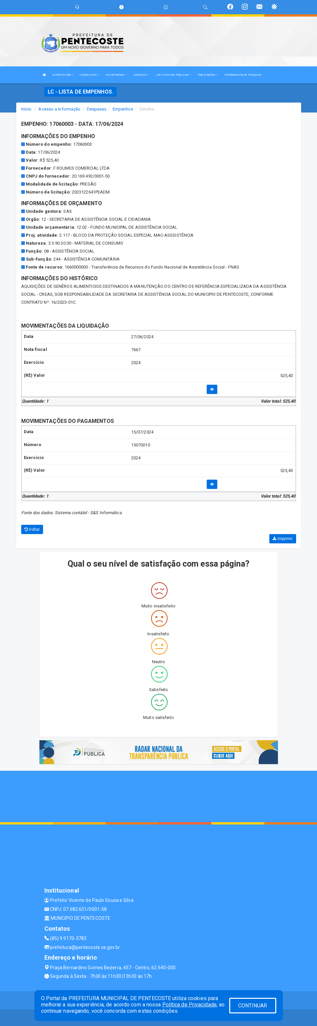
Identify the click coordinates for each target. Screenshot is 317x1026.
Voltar (32, 529)
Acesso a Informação (59, 109)
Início (26, 109)
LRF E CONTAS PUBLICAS (173, 74)
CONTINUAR (252, 1005)
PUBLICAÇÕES (208, 74)
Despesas (97, 109)
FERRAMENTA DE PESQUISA (243, 74)
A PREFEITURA (63, 74)
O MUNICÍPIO (89, 74)
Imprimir (282, 538)
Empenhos (123, 109)
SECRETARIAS (116, 74)
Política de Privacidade (189, 1004)
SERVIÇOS (141, 74)
